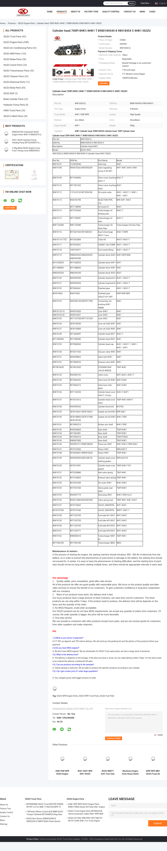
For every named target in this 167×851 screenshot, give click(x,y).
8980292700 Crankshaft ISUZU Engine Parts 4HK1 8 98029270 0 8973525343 (26, 134)
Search (131, 3)
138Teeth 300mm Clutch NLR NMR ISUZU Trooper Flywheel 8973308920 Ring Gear (44, 812)
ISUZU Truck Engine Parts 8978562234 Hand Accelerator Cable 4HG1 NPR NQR (85, 812)
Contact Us (129, 12)
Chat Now (145, 3)
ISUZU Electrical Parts (14, 82)
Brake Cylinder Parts (13, 99)
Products (62, 12)
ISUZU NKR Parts (11, 53)
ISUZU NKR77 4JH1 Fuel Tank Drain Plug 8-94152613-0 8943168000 (107, 772)
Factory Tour (91, 12)
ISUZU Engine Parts (26, 23)
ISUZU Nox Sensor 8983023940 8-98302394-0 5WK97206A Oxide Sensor (43, 819)
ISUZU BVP (8, 93)
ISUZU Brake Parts (12, 59)
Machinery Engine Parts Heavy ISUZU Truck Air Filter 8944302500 (130, 772)
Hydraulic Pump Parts (14, 104)
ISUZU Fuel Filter (107, 696)
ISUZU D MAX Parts (13, 116)
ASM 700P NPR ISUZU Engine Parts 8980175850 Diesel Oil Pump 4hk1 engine (62, 772)
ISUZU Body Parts (12, 87)
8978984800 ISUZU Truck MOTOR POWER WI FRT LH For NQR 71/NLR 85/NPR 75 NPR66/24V (44, 806)
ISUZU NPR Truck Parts (89, 696)
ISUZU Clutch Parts (12, 65)
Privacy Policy (32, 839)
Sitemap (3, 824)
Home (49, 12)
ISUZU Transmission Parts (16, 70)
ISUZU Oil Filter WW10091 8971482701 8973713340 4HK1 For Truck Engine (85, 819)
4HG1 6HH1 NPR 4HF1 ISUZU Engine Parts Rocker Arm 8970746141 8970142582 (85, 772)
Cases (152, 12)
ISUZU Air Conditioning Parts (17, 48)
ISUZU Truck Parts (12, 36)
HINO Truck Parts (12, 110)
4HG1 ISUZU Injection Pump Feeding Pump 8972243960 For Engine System (25, 142)
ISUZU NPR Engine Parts (67, 696)
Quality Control (111, 12)
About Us (75, 12)
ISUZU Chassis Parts (13, 76)
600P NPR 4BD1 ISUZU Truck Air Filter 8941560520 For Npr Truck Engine (153, 772)
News (142, 12)
